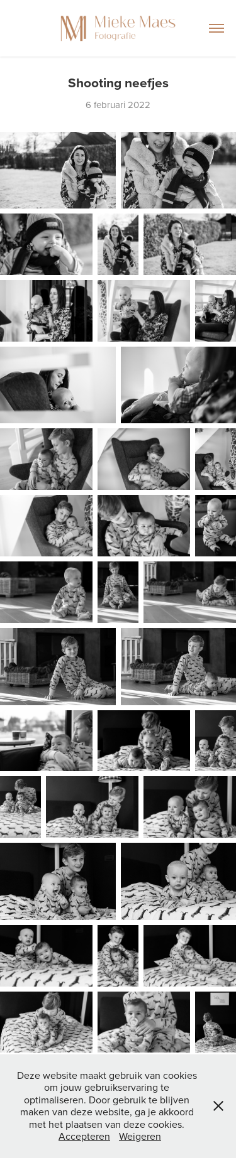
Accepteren (84, 1136)
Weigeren (140, 1136)
